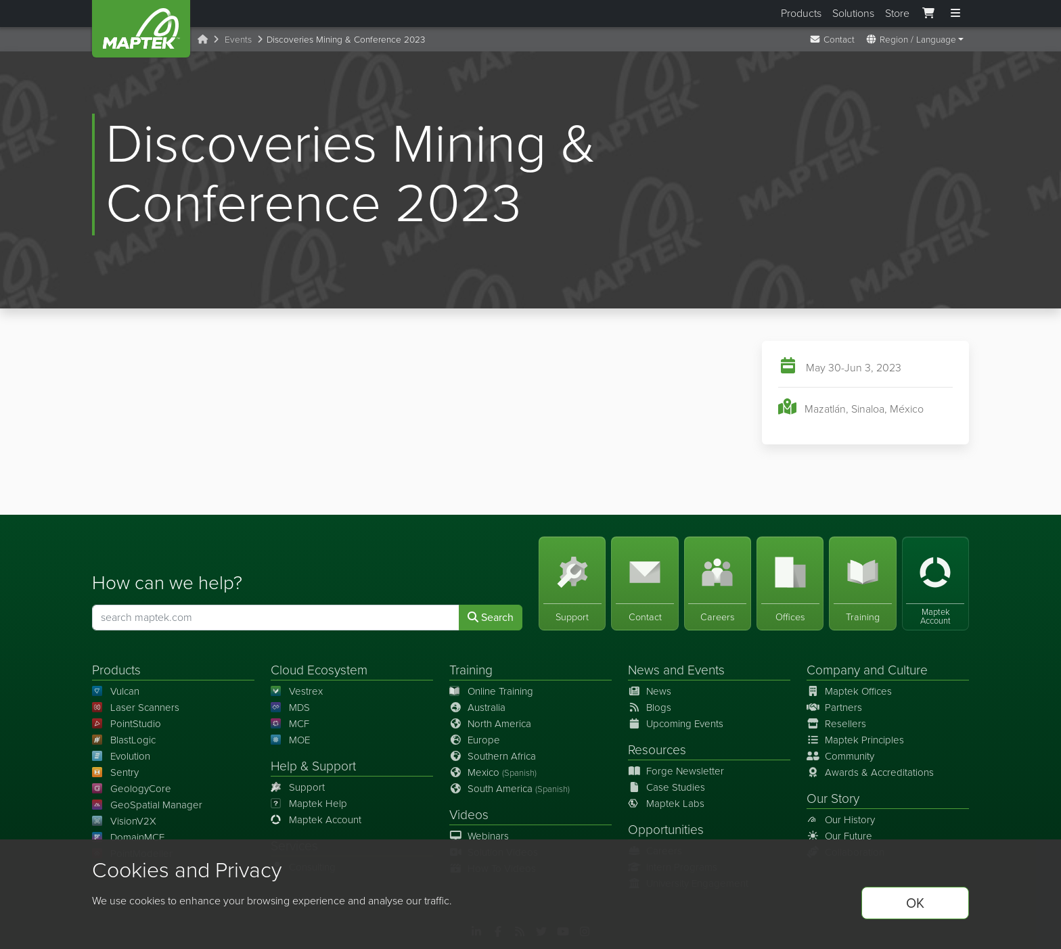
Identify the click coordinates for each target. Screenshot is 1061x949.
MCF (290, 723)
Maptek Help (309, 803)
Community (840, 756)
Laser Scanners (135, 707)
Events (238, 39)
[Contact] (644, 583)
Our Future (839, 836)
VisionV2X (124, 821)
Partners (834, 707)
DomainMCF (128, 837)
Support (298, 787)
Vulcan (115, 691)
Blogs (649, 707)
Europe (474, 740)
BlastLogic (124, 740)
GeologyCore (131, 788)
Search (491, 617)
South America (509, 788)
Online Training (491, 691)
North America (490, 723)
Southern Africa (492, 756)
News (644, 670)
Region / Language (910, 39)
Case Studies (666, 787)
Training (471, 670)
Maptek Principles (855, 740)
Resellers (836, 723)
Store (897, 13)
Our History (841, 819)
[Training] (862, 583)
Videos (469, 815)
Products (801, 13)
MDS (290, 707)
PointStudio (126, 723)
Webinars (479, 836)
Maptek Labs (666, 803)
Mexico (493, 772)
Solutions (853, 13)
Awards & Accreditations (870, 772)
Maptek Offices (849, 691)
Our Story (833, 798)
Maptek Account (316, 819)
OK (915, 903)
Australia (477, 707)
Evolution (121, 756)
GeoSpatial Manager (147, 804)
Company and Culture (867, 670)
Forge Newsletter (676, 771)
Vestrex (297, 691)
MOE (290, 740)
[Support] (572, 583)
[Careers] (717, 583)
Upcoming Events (675, 723)
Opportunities (666, 829)
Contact (832, 39)
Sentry (115, 772)
